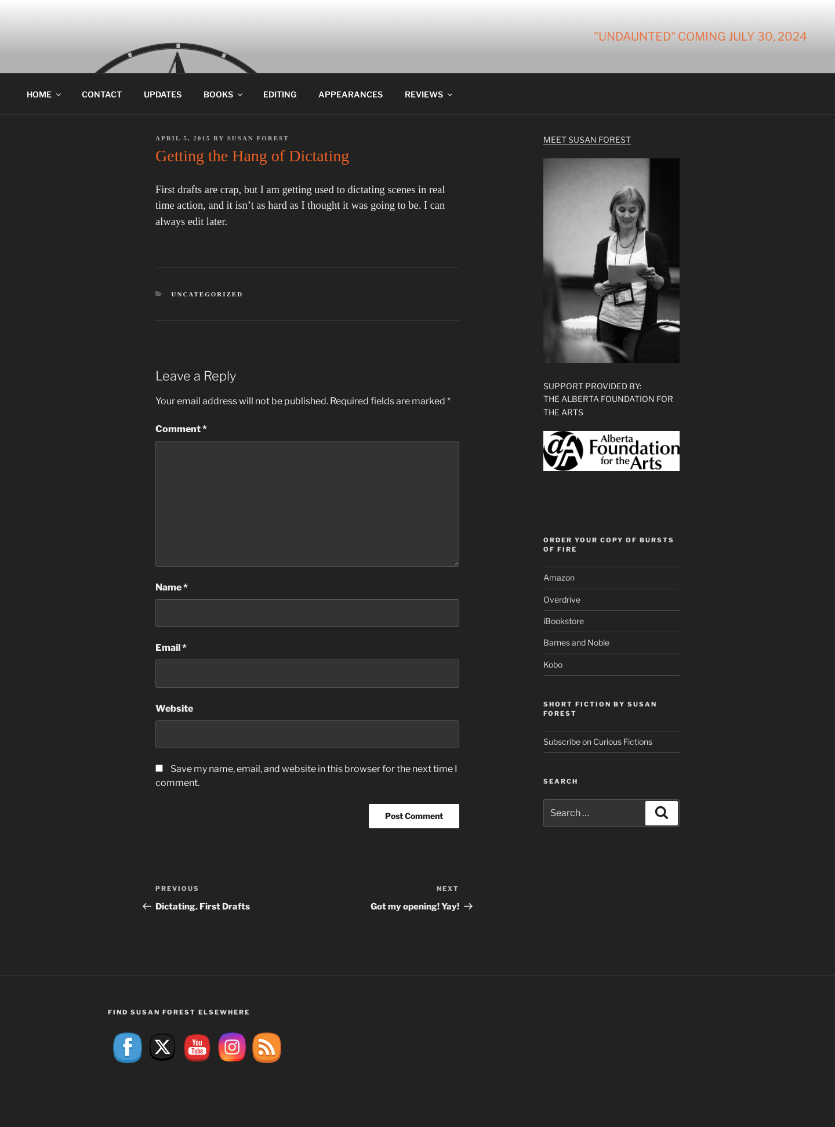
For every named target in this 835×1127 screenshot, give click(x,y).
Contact (102, 94)
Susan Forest (258, 138)
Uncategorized (208, 294)
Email (171, 647)
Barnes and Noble (576, 642)
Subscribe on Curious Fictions (597, 741)
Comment (181, 428)
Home (45, 94)
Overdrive (561, 599)
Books (224, 94)
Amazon (559, 577)
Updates (162, 94)
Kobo (552, 664)
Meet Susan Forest (587, 139)
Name (171, 587)
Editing (279, 94)
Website (174, 708)
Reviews (429, 94)
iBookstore (563, 621)
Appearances (350, 94)
